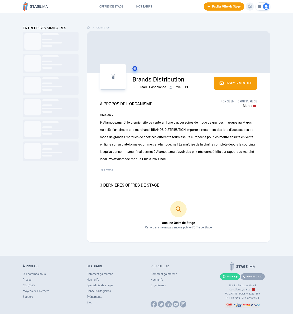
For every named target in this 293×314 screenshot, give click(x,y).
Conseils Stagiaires (99, 291)
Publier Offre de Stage (224, 6)
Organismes (102, 27)
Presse (27, 279)
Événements (94, 296)
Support (28, 296)
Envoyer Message (235, 83)
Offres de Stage (111, 6)
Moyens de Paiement (36, 291)
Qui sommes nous (34, 274)
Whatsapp (230, 276)
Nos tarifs (144, 6)
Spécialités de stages (100, 285)
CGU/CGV (29, 285)
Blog (89, 302)
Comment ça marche (100, 274)
